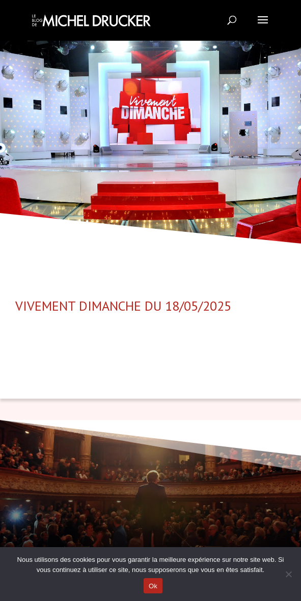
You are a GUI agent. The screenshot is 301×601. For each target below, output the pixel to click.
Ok (153, 586)
